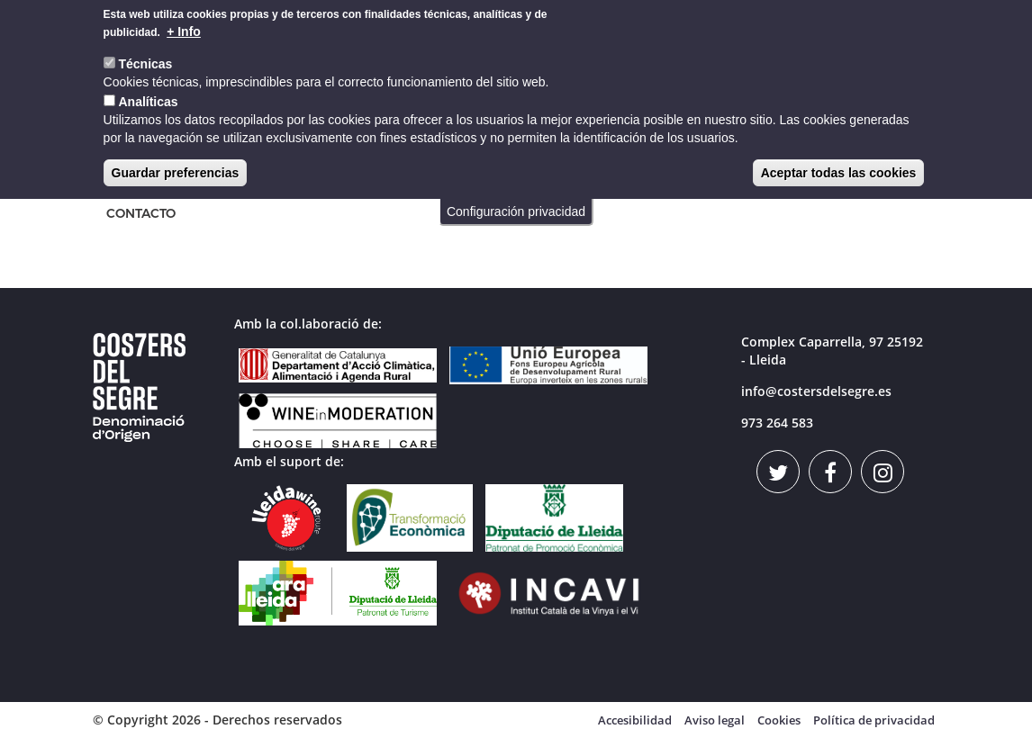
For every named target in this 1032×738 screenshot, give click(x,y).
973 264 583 (777, 422)
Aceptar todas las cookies (839, 166)
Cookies (779, 720)
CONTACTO (141, 213)
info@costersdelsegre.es (816, 391)
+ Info (184, 25)
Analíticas (147, 95)
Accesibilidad (635, 720)
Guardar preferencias (176, 166)
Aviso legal (714, 720)
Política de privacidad (874, 720)
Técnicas (145, 57)
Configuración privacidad (516, 205)
